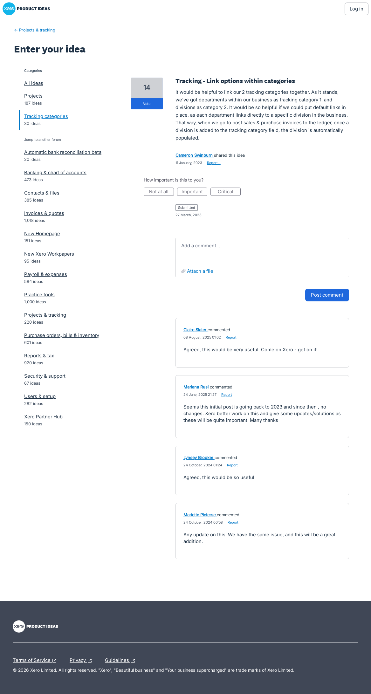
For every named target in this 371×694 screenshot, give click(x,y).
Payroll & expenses (45, 274)
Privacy (82, 661)
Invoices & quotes (44, 213)
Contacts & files (41, 193)
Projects (33, 96)
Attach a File (200, 271)
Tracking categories (46, 116)
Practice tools (39, 295)
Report (231, 337)
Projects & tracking (45, 315)
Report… (214, 163)
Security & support (44, 376)
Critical (229, 192)
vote (146, 103)
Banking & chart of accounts (55, 172)
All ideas (33, 83)
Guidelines (121, 661)
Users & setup (40, 396)
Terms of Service (36, 661)
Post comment (327, 295)
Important (194, 192)
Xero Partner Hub (43, 417)
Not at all (161, 192)
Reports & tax (39, 356)
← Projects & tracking (34, 29)
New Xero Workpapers (49, 254)
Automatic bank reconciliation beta (62, 152)
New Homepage (42, 233)
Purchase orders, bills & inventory (61, 335)
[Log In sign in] (356, 9)
